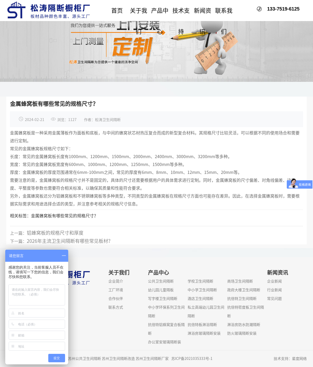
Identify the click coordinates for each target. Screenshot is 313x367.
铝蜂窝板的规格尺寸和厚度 (55, 237)
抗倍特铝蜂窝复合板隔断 (166, 329)
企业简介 (115, 281)
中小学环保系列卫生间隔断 (166, 311)
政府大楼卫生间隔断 (243, 290)
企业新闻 (274, 281)
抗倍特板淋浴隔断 (202, 324)
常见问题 (274, 298)
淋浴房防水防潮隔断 (243, 324)
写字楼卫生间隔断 (162, 298)
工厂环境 (115, 290)
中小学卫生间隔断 (202, 290)
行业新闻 (274, 290)
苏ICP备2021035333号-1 (192, 358)
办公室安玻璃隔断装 (164, 342)
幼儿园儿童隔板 (161, 290)
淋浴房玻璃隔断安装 (204, 333)
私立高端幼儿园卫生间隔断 (206, 311)
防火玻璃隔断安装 (242, 333)
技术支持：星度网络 (290, 358)
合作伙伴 (115, 298)
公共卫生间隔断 (161, 281)
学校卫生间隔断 (200, 281)
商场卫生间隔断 (240, 281)
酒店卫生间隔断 (200, 298)
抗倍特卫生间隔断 (242, 298)
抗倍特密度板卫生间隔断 (245, 311)
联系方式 (115, 307)
